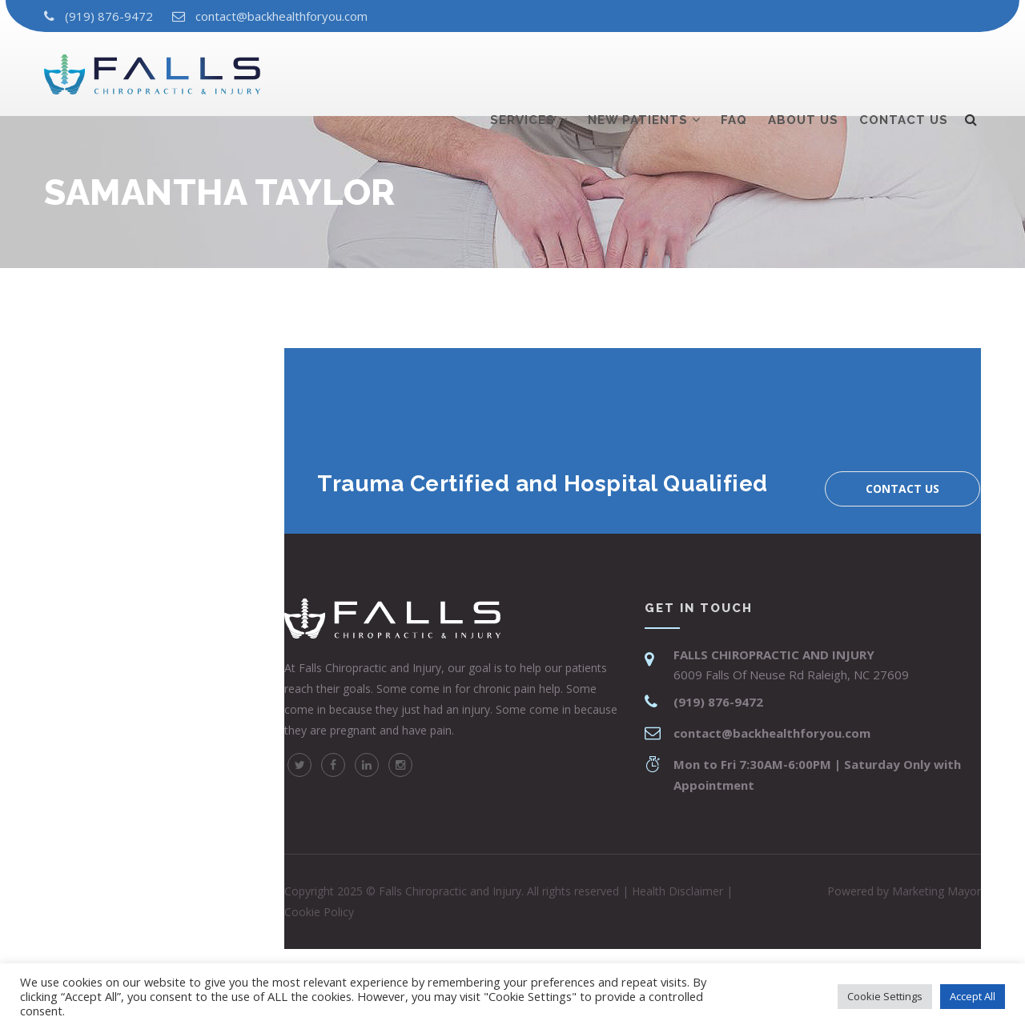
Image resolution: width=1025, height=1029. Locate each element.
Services (522, 69)
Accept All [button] (972, 996)
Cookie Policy (319, 911)
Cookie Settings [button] (884, 996)
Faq (734, 69)
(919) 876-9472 (109, 16)
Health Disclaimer (677, 891)
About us (803, 69)
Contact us (903, 69)
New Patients (638, 69)
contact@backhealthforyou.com (281, 16)
